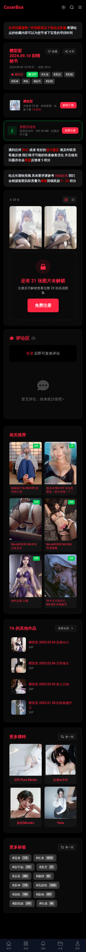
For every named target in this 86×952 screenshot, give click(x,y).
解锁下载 (68, 105)
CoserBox (14, 7)
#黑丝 (57, 74)
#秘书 (37, 81)
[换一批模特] (67, 736)
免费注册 (70, 130)
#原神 (14, 81)
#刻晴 (49, 81)
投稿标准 (61, 175)
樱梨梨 (17, 74)
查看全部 (66, 628)
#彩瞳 (69, 74)
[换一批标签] (67, 847)
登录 (29, 353)
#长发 (44, 74)
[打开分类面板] (60, 945)
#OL (25, 81)
